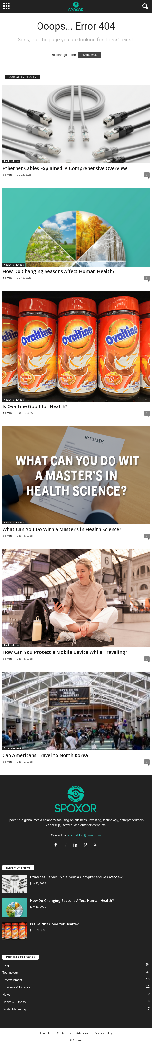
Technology (11, 161)
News (6, 994)
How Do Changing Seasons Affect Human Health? (58, 271)
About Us (45, 1033)
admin (7, 174)
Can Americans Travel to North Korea (45, 755)
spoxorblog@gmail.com (84, 835)
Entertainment (12, 748)
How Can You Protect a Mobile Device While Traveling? (64, 652)
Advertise (82, 1033)
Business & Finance (16, 987)
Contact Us (64, 1033)
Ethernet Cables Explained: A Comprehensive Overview (64, 168)
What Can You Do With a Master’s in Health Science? (61, 529)
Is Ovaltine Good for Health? (34, 406)
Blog (5, 965)
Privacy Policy (104, 1033)
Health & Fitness (14, 264)
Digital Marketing (14, 1009)
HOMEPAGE (89, 54)
